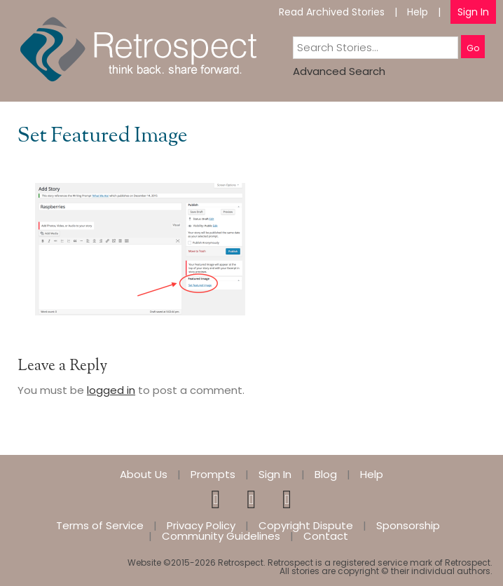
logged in (111, 390)
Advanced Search (339, 71)
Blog (326, 474)
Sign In (473, 12)
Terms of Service (100, 525)
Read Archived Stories (332, 12)
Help (417, 12)
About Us (143, 474)
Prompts (213, 474)
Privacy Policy (201, 525)
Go (473, 48)
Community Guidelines (221, 536)
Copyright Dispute (306, 525)
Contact (325, 536)
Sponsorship (408, 525)
